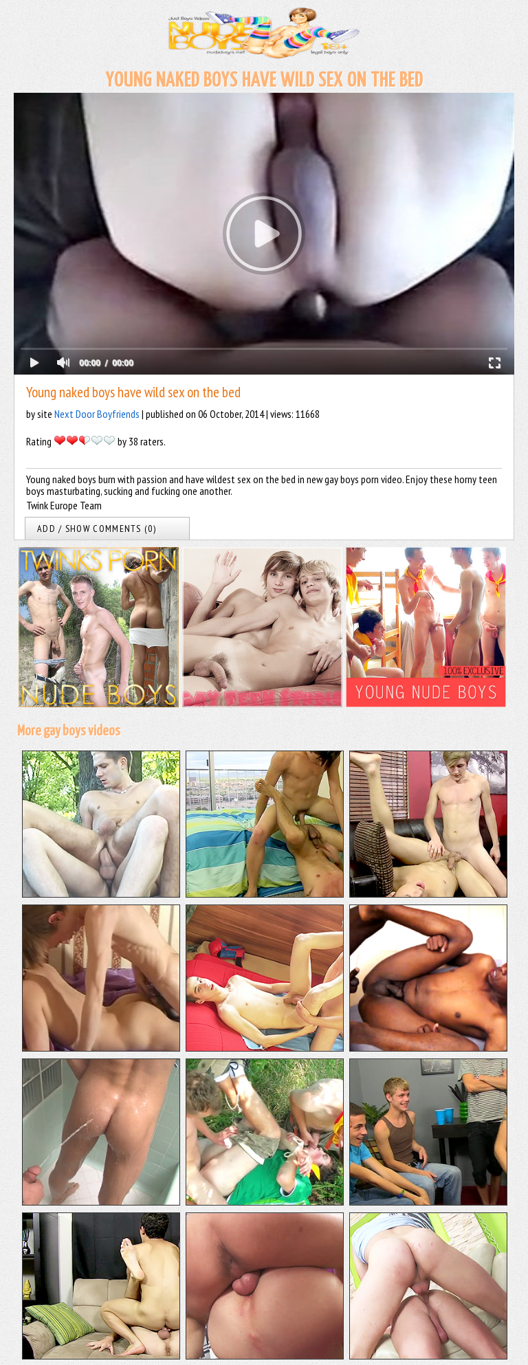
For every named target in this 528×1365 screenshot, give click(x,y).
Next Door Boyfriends (97, 414)
